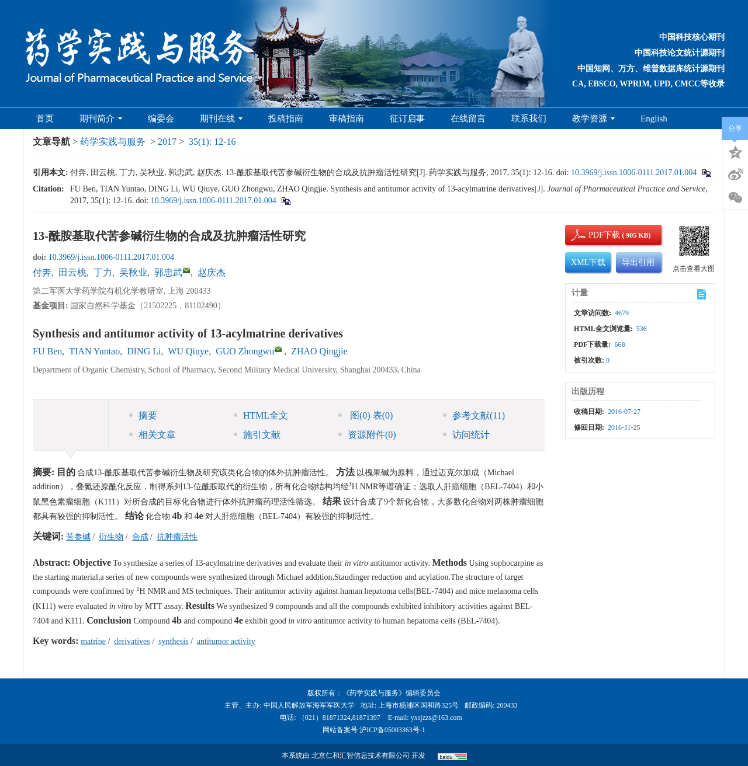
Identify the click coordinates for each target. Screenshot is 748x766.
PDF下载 (594, 235)
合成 (140, 536)
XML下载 (588, 262)
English (653, 118)
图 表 (365, 415)
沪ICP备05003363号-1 (392, 730)
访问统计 (466, 435)
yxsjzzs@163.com (436, 717)
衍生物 (111, 536)
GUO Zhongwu (245, 351)
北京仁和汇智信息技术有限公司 (360, 755)
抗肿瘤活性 (177, 536)
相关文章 (152, 435)
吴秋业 (133, 272)
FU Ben (47, 351)
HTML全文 (261, 415)
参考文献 (474, 415)
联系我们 (528, 118)
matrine (93, 641)
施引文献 (257, 435)
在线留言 (468, 118)
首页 (45, 118)
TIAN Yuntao (94, 351)
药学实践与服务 (113, 142)
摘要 (143, 415)
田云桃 (72, 272)
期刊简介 (100, 118)
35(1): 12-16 (212, 142)
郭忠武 (168, 272)
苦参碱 (78, 536)
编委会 (161, 118)
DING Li (144, 351)
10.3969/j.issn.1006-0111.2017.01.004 (634, 172)
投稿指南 (285, 118)
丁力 (103, 272)
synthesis (173, 641)
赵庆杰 (212, 272)
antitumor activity (226, 641)
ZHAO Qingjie (319, 351)
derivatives (132, 641)
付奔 (42, 272)
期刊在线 (221, 118)
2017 (167, 142)
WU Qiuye (188, 351)
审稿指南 (346, 118)
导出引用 (638, 262)
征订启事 (407, 118)
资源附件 (367, 435)
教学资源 (593, 118)
